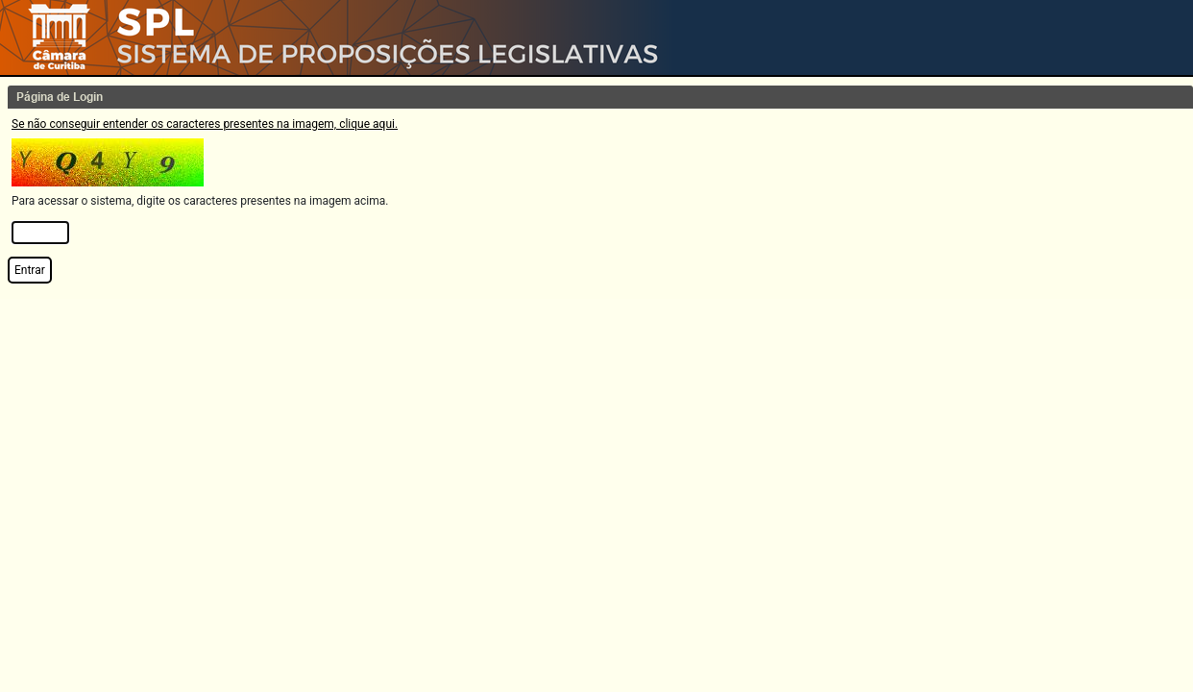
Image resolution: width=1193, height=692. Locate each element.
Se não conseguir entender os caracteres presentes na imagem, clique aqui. (205, 124)
